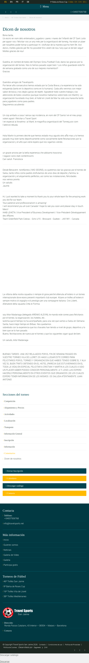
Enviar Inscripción (14, 471)
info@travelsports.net (14, 523)
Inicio (7, 17)
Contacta (10, 493)
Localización (9, 421)
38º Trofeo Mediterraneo (15, 596)
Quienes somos (11, 544)
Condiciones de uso (55, 644)
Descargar (5, 661)
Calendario (11, 478)
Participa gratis (11, 564)
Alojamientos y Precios (14, 408)
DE (28, 2)
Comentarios (9, 453)
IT (22, 2)
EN (11, 2)
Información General (13, 434)
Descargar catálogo (15, 486)
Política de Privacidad (72, 644)
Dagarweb (37, 647)
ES (5, 2)
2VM (45, 647)
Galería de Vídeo (11, 554)
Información (9, 447)
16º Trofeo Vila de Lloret (15, 591)
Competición (9, 401)
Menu (44, 6)
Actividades (9, 414)
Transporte (8, 427)
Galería (7, 559)
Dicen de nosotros (35, 17)
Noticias (7, 549)
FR (17, 2)
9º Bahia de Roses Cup (14, 586)
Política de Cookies (10, 647)
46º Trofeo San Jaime (19, 17)
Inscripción (9, 440)
